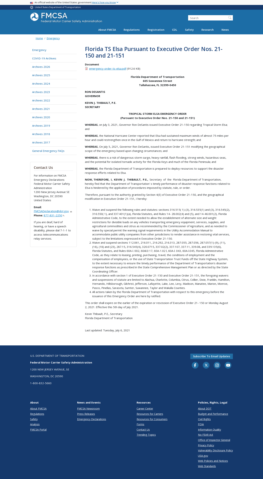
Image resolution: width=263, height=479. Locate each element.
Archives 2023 (41, 92)
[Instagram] (217, 366)
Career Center (145, 408)
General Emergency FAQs (48, 151)
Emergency (53, 38)
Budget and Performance (213, 414)
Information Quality (209, 429)
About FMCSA (107, 29)
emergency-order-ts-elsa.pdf (107, 68)
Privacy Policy (206, 445)
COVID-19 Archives (44, 58)
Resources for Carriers (150, 414)
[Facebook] (195, 365)
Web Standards (207, 466)
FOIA (201, 424)
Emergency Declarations (91, 419)
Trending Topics (146, 434)
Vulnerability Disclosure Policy (215, 450)
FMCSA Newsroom (88, 408)
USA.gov (203, 455)
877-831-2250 (54, 215)
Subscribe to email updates (211, 356)
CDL (174, 29)
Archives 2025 (41, 75)
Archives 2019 (41, 125)
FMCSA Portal (38, 429)
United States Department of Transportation (58, 7)
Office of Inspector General (214, 440)
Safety (189, 29)
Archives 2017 (41, 142)
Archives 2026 (41, 67)
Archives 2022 (41, 100)
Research (207, 29)
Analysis (35, 424)
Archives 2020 (41, 117)
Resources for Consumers (152, 419)
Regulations (132, 29)
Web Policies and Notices (213, 461)
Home (39, 38)
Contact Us (143, 429)
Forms (140, 424)
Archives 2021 (41, 109)
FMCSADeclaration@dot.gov (53, 211)
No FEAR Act (205, 434)
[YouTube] (228, 365)
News (225, 29)
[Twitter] (206, 365)
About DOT (204, 408)
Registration (156, 29)
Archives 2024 (41, 83)
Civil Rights (204, 419)
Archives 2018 (41, 134)
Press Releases (86, 414)
